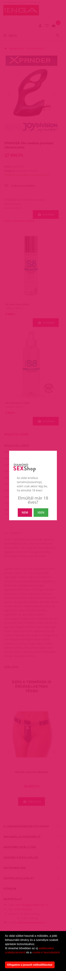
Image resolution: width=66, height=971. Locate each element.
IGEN (41, 512)
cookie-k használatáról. (46, 952)
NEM (25, 512)
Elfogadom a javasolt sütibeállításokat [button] (29, 964)
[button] (5, 956)
